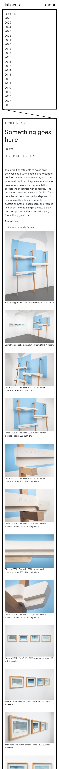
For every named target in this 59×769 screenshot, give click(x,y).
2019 (8, 48)
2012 (8, 79)
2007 (8, 100)
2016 (8, 61)
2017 (8, 57)
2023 (8, 31)
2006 (8, 105)
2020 (8, 44)
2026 (8, 18)
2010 (8, 87)
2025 (8, 22)
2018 (8, 53)
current (11, 14)
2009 (8, 92)
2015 (8, 66)
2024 (8, 27)
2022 (8, 35)
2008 (8, 96)
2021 (8, 39)
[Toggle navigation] (51, 4)
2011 (8, 83)
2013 (8, 74)
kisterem (11, 4)
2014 (8, 70)
